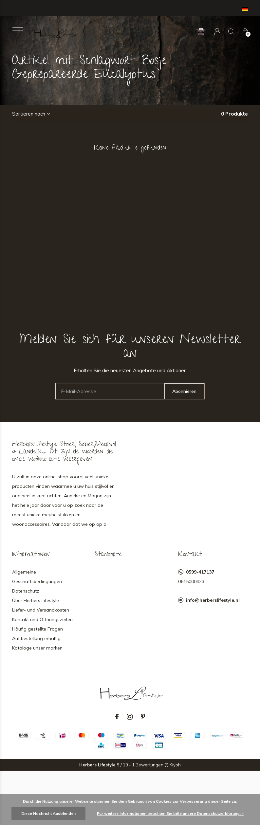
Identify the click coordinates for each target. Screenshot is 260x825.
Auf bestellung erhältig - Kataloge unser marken (38, 643)
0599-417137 (200, 572)
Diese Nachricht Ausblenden (48, 813)
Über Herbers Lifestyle (35, 600)
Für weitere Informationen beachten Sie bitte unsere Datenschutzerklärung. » (170, 813)
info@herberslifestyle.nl (213, 600)
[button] (17, 30)
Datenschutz (25, 591)
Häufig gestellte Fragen (37, 629)
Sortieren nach (28, 114)
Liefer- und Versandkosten (40, 610)
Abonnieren (184, 391)
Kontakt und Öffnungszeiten (42, 619)
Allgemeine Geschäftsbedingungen (37, 576)
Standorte (108, 555)
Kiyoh (175, 764)
